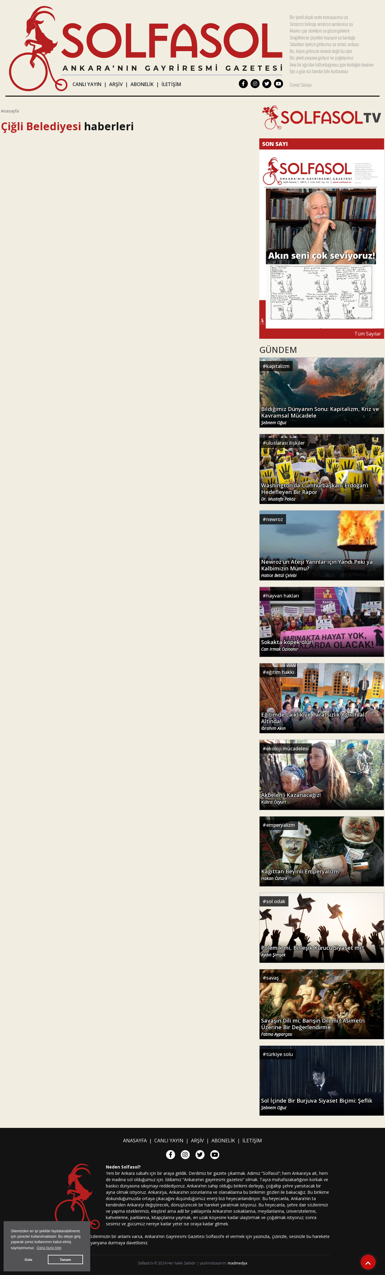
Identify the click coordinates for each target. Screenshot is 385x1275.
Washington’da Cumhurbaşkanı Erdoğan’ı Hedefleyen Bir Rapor (314, 492)
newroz (274, 519)
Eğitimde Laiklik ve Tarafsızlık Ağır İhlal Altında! (313, 721)
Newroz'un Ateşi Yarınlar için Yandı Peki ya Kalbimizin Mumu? (317, 568)
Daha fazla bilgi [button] (49, 1248)
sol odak (275, 901)
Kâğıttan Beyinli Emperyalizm (300, 874)
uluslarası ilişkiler (285, 443)
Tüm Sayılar (367, 333)
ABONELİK (142, 84)
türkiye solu (279, 1054)
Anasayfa (10, 111)
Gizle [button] (28, 1259)
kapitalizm (278, 366)
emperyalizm (280, 825)
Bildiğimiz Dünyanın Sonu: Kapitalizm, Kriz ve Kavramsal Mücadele (320, 415)
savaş (272, 977)
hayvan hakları (282, 595)
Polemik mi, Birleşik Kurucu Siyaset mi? (312, 951)
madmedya (237, 1263)
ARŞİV (116, 84)
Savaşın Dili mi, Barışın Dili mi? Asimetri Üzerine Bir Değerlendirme (313, 1027)
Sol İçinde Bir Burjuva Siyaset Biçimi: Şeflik (316, 1103)
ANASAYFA (135, 1140)
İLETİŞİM (171, 84)
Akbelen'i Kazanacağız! (291, 798)
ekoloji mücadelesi (287, 748)
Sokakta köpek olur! (287, 645)
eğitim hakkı (280, 672)
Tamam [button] (65, 1259)
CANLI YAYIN (86, 84)
